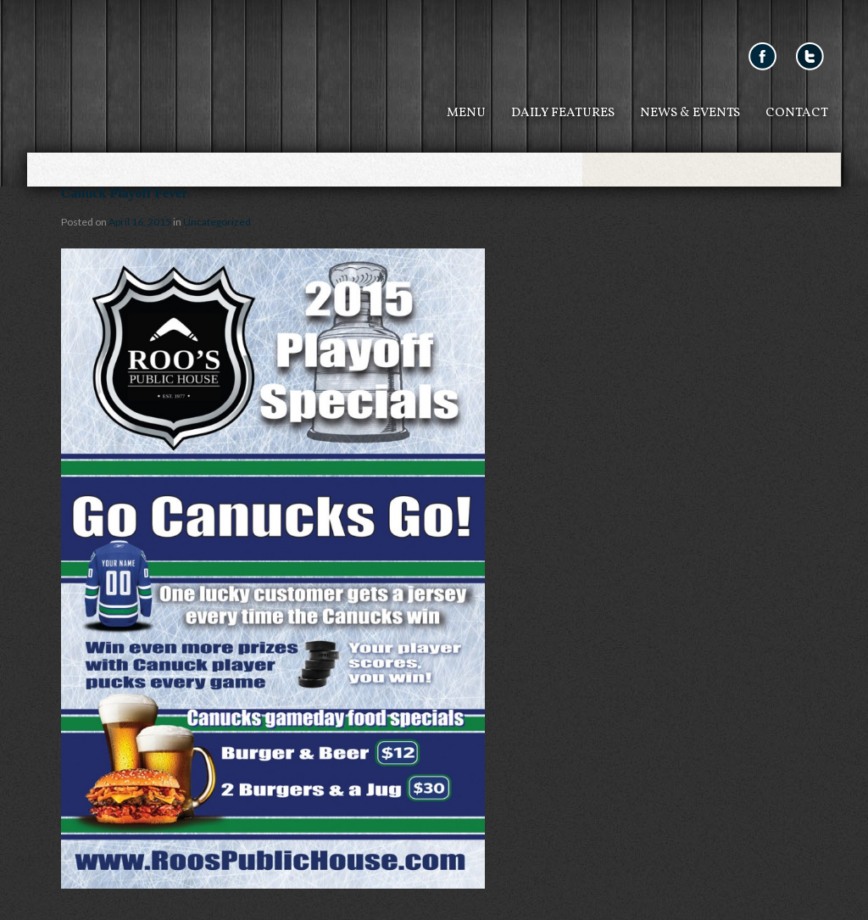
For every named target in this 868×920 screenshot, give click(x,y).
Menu (466, 113)
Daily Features (563, 113)
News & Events (690, 113)
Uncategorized (217, 221)
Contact (796, 113)
